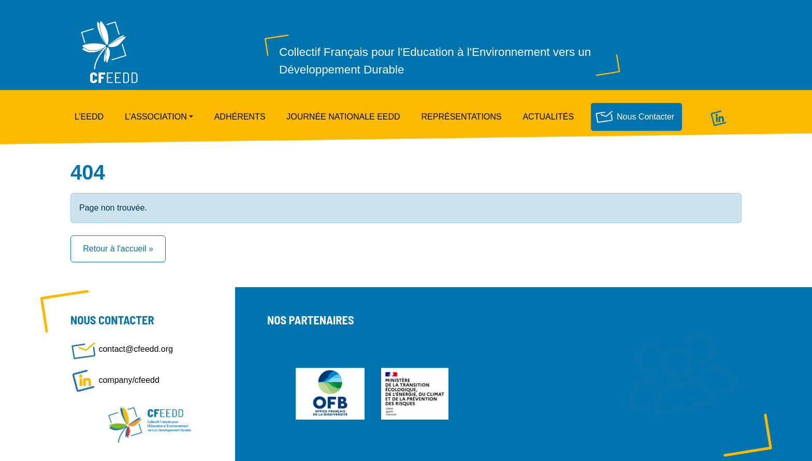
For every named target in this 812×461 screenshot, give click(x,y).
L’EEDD (89, 116)
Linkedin (718, 116)
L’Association (156, 116)
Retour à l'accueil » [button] (118, 248)
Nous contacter (645, 116)
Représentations (462, 116)
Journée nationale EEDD (343, 116)
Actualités (548, 116)
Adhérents (240, 116)
